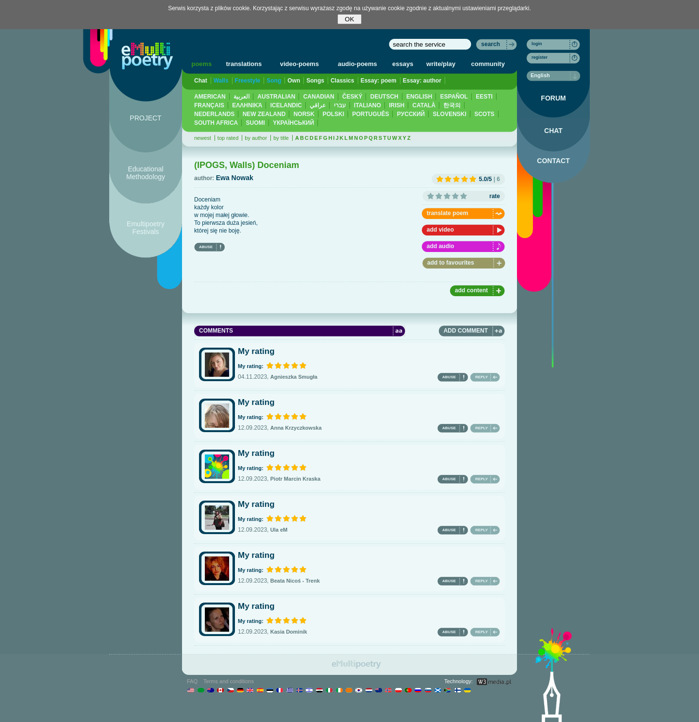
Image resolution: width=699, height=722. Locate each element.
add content (471, 290)
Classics (342, 80)
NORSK (304, 114)
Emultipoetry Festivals (146, 227)
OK (349, 19)
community (488, 63)
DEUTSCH (384, 96)
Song (273, 80)
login (537, 43)
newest (202, 138)
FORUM (553, 98)
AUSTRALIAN (276, 96)
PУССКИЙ (411, 114)
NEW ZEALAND (264, 114)
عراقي (318, 105)
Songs (315, 80)
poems (201, 63)
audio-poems (357, 63)
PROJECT (145, 118)
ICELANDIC (286, 105)
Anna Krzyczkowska (296, 428)
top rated (227, 138)
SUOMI (255, 122)
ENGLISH (419, 96)
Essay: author (422, 80)
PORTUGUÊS (370, 114)
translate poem (447, 213)
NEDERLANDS (214, 114)
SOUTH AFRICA (216, 122)
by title (281, 138)
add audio (440, 246)
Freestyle (248, 80)
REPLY (481, 377)
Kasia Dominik (288, 632)
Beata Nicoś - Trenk (295, 581)
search (490, 44)
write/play (440, 63)
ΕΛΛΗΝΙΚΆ (247, 105)
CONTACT (553, 161)
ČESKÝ (352, 96)
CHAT (553, 130)
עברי (340, 105)
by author (256, 138)
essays (402, 63)
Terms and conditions (228, 681)
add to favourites (450, 262)
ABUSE (206, 247)
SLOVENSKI (449, 114)
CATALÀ (424, 105)
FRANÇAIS (209, 105)
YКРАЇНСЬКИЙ (293, 122)
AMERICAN (210, 96)
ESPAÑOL (454, 96)
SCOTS (484, 114)
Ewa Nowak (234, 178)
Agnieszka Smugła (293, 377)
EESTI (484, 96)
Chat (200, 80)
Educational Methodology (145, 173)
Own (293, 80)
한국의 (452, 105)
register (540, 57)
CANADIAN (318, 96)
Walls (221, 80)
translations (244, 63)
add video (440, 229)
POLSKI (333, 114)
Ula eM (278, 530)
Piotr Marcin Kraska (295, 479)
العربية (241, 96)
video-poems (299, 63)
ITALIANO (367, 105)
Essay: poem (379, 80)
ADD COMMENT (466, 330)
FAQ (192, 681)
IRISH (396, 105)
